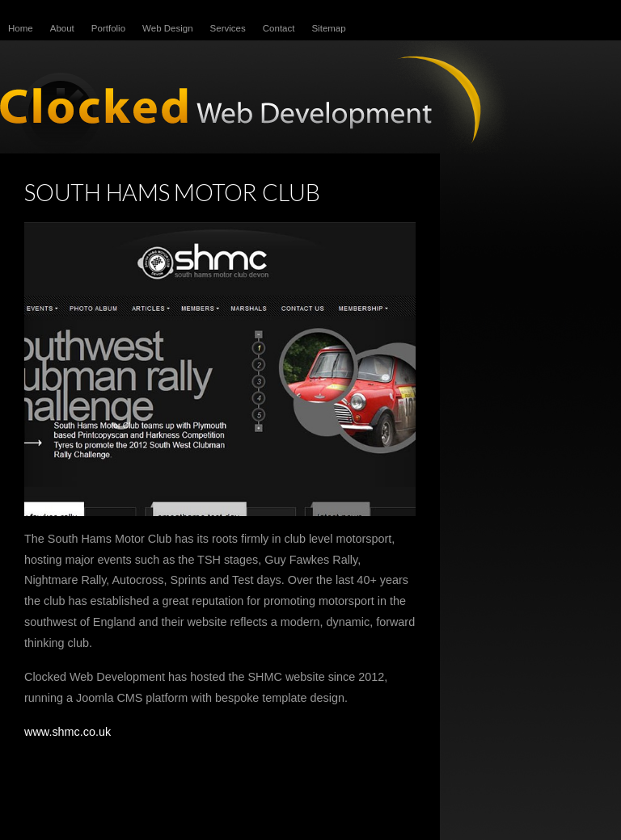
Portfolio (108, 28)
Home (20, 28)
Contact (279, 28)
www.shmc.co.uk (67, 731)
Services (228, 28)
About (62, 28)
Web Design (167, 28)
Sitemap (328, 28)
